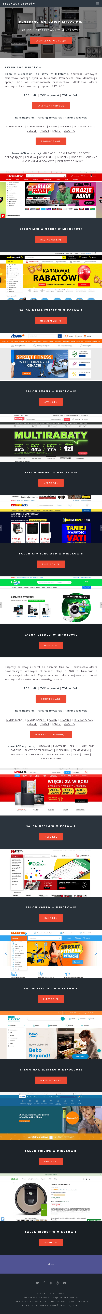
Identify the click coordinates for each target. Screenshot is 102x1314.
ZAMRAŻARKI (81, 750)
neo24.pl (51, 836)
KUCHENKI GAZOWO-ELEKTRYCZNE (48, 754)
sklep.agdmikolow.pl (50, 1293)
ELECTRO (69, 130)
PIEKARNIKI (63, 750)
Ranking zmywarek (50, 117)
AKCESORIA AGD (51, 758)
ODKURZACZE (67, 153)
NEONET (65, 126)
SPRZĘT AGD (81, 754)
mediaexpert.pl (51, 320)
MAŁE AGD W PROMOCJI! (51, 734)
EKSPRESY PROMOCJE (51, 105)
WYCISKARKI (46, 157)
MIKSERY (62, 157)
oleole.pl (51, 645)
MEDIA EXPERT (36, 126)
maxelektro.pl (50, 1080)
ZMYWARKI (59, 746)
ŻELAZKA (30, 157)
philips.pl (51, 1161)
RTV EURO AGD (83, 126)
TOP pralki (30, 95)
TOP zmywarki (49, 95)
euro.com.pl (51, 564)
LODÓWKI (44, 746)
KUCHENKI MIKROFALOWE (38, 161)
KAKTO (56, 130)
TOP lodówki (70, 95)
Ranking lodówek (76, 117)
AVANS (53, 126)
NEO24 (44, 130)
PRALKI (74, 746)
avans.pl (51, 402)
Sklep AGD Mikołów (19, 3)
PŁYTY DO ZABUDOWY (39, 750)
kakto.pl (51, 918)
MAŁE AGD (48, 153)
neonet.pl (51, 483)
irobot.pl (51, 1242)
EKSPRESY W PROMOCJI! (51, 40)
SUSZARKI (17, 754)
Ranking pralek (24, 117)
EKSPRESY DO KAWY (70, 161)
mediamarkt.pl (51, 239)
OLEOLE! (32, 130)
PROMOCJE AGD (51, 141)
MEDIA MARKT (15, 126)
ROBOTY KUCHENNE (84, 157)
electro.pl (51, 999)
